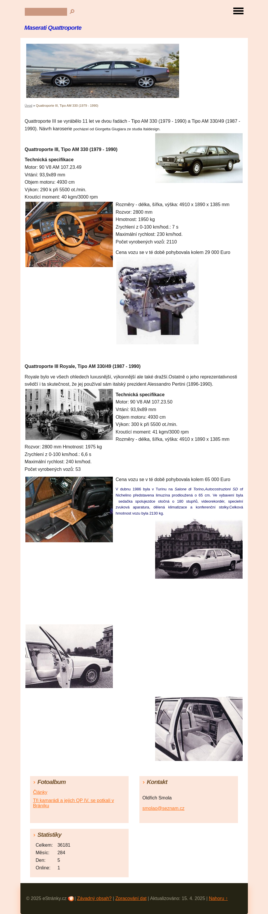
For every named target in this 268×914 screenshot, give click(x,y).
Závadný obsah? (94, 898)
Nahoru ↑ (218, 898)
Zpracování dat (131, 898)
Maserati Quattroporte (52, 27)
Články (40, 792)
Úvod (28, 105)
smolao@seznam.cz (163, 808)
